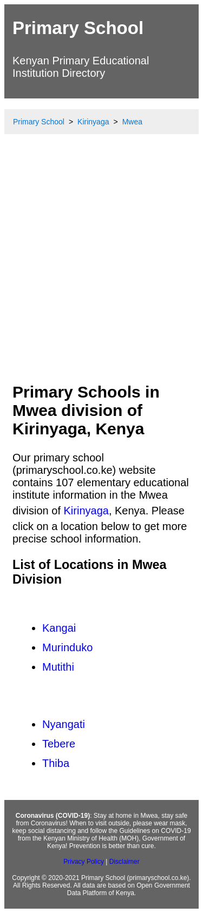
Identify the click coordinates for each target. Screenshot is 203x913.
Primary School (77, 28)
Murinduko (67, 647)
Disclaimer (124, 861)
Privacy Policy (83, 861)
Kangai (59, 628)
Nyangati (63, 724)
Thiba (55, 763)
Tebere (58, 744)
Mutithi (58, 667)
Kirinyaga (86, 511)
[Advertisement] (101, 268)
